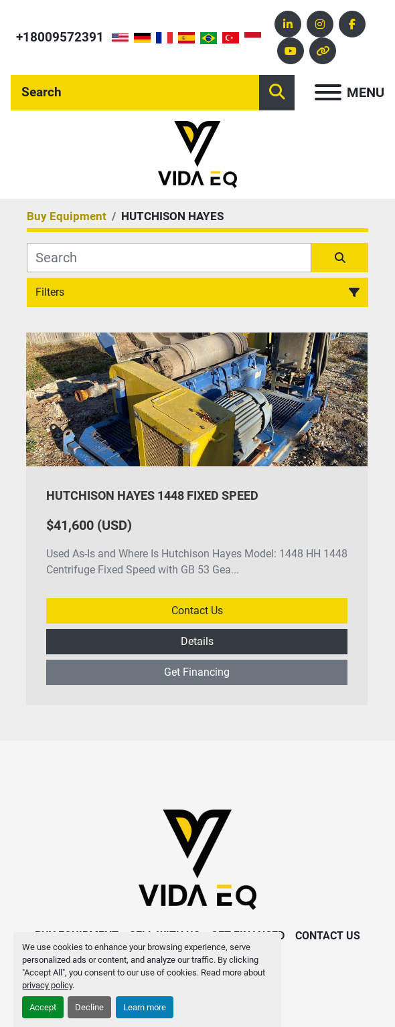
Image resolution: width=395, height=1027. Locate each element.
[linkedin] (287, 24)
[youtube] (290, 50)
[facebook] (352, 24)
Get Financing (197, 672)
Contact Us (197, 610)
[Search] (135, 92)
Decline (89, 1007)
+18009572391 (60, 37)
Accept (42, 1007)
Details (197, 641)
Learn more (144, 1007)
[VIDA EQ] (197, 858)
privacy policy (47, 985)
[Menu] (328, 92)
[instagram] (320, 24)
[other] (322, 50)
